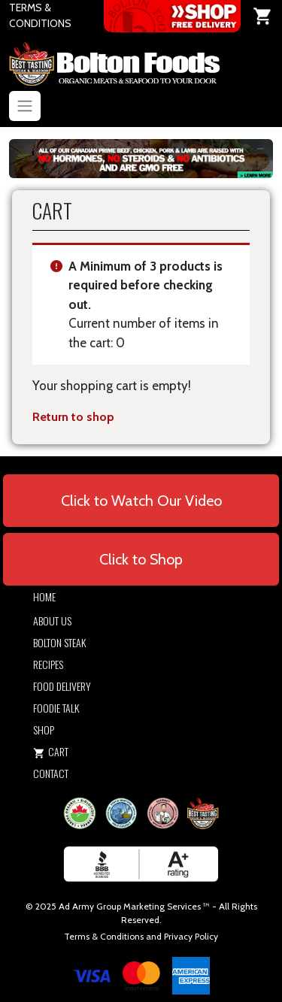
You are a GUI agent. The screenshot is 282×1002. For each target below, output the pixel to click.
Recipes (48, 664)
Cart (50, 751)
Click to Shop (141, 559)
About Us (52, 620)
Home (44, 596)
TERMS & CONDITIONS (40, 15)
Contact (50, 773)
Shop (43, 729)
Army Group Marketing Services (136, 906)
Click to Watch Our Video (141, 501)
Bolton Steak (59, 642)
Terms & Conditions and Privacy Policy (141, 936)
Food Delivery (62, 686)
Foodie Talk (56, 708)
